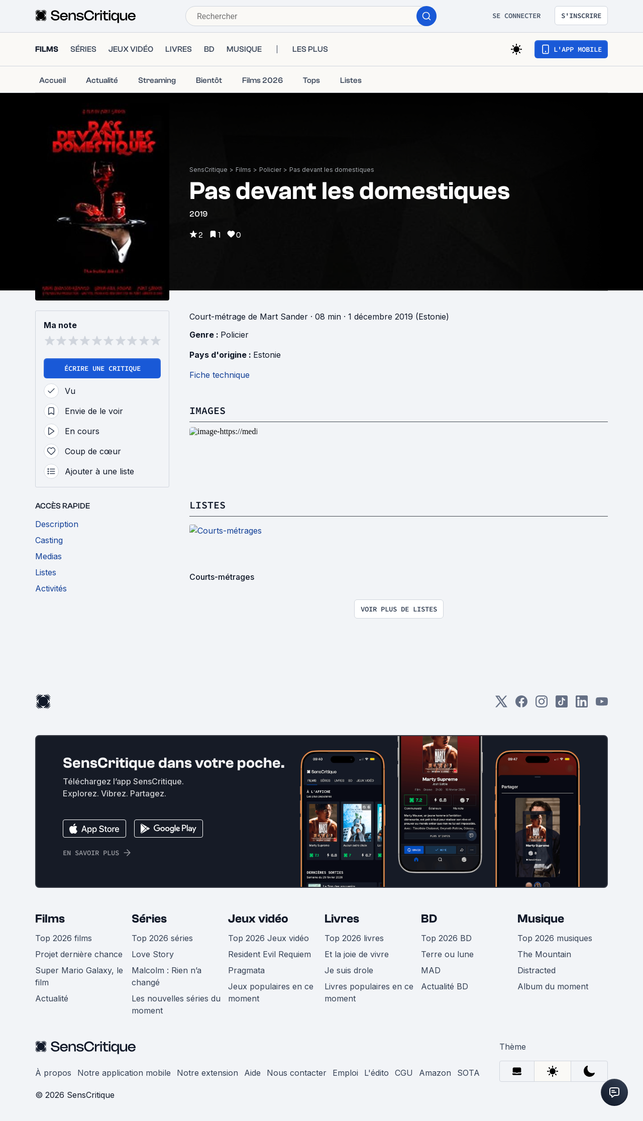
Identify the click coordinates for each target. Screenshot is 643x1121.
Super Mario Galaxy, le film (79, 976)
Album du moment (552, 986)
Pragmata (246, 970)
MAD (431, 970)
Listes (207, 504)
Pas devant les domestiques (331, 169)
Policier (270, 169)
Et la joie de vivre (357, 954)
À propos (53, 1073)
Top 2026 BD (446, 938)
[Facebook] (521, 704)
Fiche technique (219, 375)
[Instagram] (541, 704)
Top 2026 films (63, 938)
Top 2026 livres (354, 938)
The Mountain (544, 954)
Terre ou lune (447, 954)
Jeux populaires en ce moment (270, 992)
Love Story (153, 954)
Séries (149, 919)
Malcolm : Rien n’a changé (166, 976)
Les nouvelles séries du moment (176, 1004)
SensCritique (208, 169)
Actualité (51, 998)
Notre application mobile (124, 1073)
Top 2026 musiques (554, 938)
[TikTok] (562, 704)
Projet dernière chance (79, 954)
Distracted (536, 970)
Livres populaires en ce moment (369, 992)
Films (243, 169)
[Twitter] (501, 704)
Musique (540, 919)
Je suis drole (349, 970)
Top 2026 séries (162, 938)
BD (429, 919)
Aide (252, 1073)
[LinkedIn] (582, 704)
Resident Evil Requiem (269, 954)
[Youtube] (602, 704)
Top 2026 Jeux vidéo (268, 938)
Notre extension (207, 1073)
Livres (342, 919)
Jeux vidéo (258, 919)
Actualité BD (444, 986)
